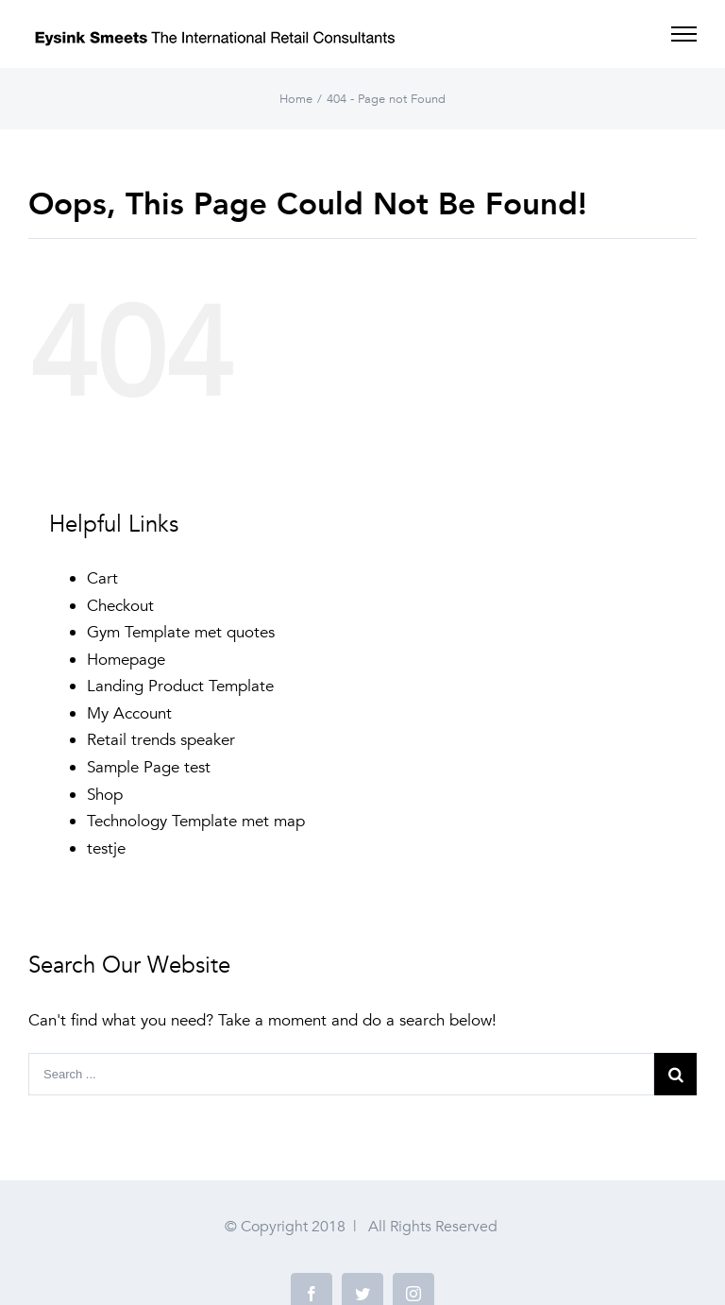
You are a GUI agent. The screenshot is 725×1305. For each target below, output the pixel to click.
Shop (105, 794)
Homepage (126, 659)
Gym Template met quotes (181, 632)
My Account (129, 713)
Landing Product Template (180, 686)
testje (106, 848)
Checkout (120, 606)
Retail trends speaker (161, 740)
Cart (102, 578)
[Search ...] (341, 1074)
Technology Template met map (196, 821)
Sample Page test (149, 767)
